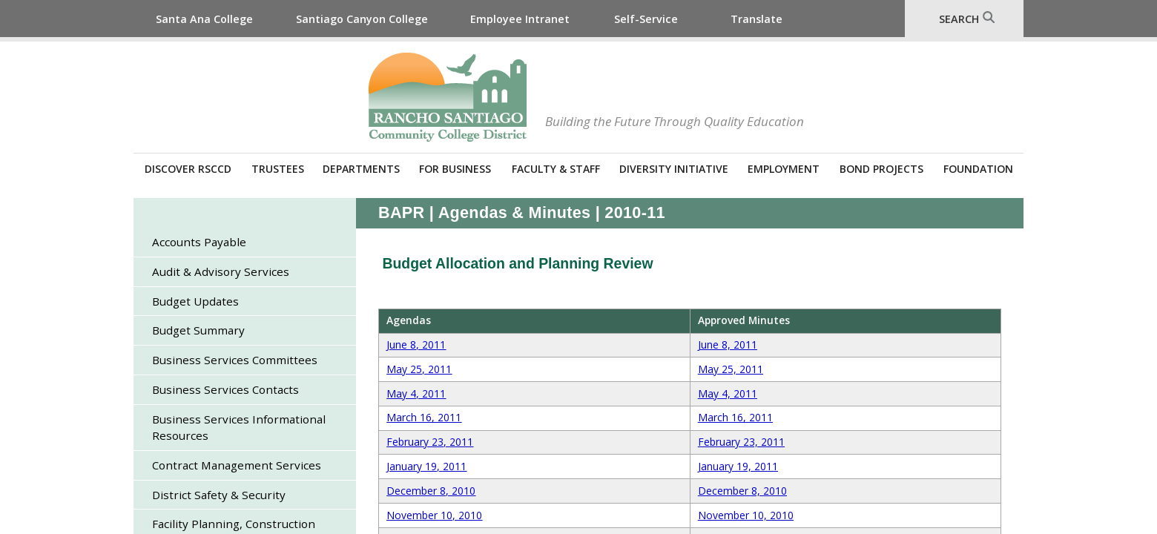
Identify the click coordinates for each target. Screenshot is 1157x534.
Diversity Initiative (673, 169)
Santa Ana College (204, 19)
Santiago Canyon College (362, 19)
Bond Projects (881, 169)
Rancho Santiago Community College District (448, 97)
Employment (784, 169)
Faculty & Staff (556, 169)
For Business (455, 169)
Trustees (277, 169)
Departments (361, 169)
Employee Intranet (520, 19)
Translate (756, 19)
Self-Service (646, 19)
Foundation (978, 169)
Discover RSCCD (188, 169)
